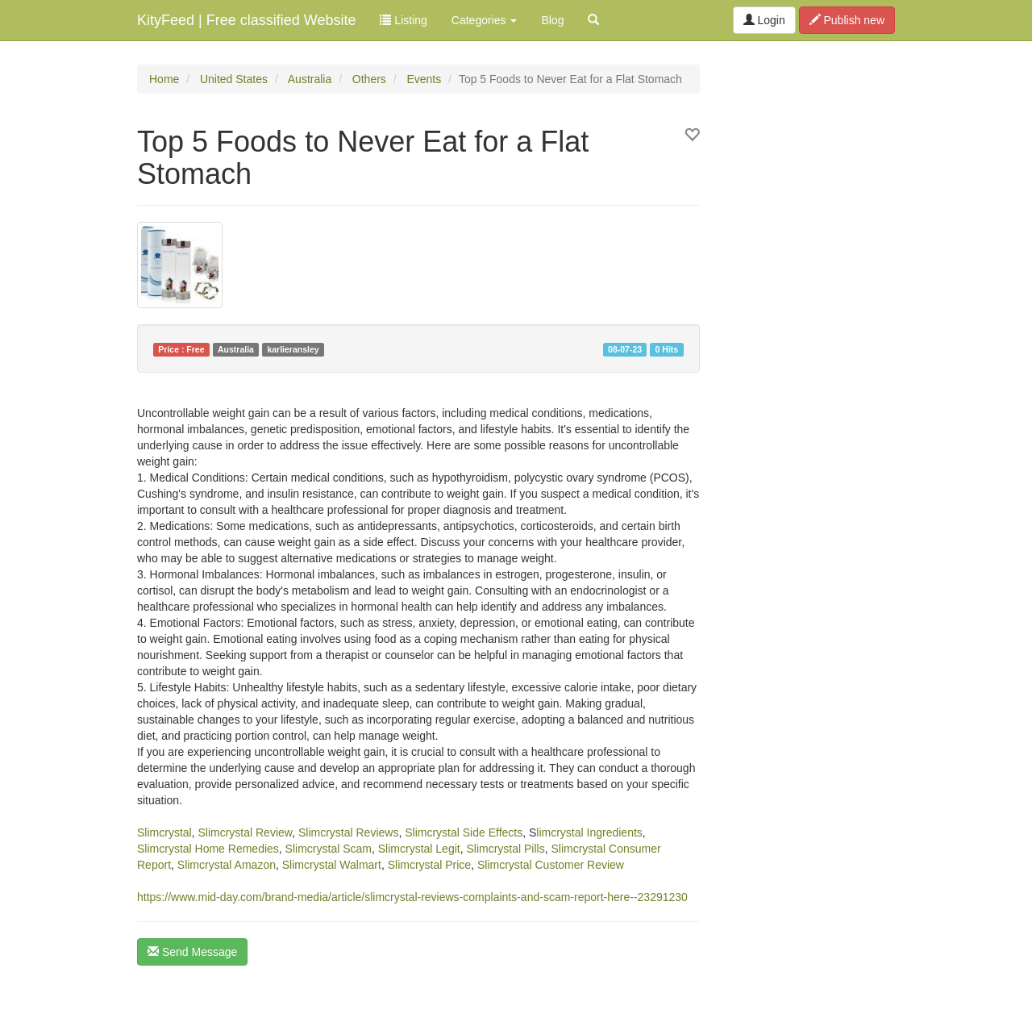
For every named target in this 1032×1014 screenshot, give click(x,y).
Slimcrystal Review (245, 832)
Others (369, 79)
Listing (403, 20)
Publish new (846, 20)
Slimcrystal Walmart (331, 864)
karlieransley (292, 349)
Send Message (192, 951)
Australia (309, 79)
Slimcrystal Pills (505, 848)
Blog (552, 20)
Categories (485, 20)
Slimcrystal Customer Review (550, 864)
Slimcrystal (164, 832)
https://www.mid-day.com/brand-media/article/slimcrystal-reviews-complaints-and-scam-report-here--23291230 (412, 897)
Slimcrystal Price (429, 864)
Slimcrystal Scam (328, 848)
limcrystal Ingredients (589, 832)
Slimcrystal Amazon (226, 864)
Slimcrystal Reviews (348, 832)
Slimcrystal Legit (419, 848)
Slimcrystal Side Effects (463, 832)
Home (164, 79)
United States (234, 79)
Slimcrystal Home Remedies (208, 848)
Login (764, 20)
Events (423, 79)
